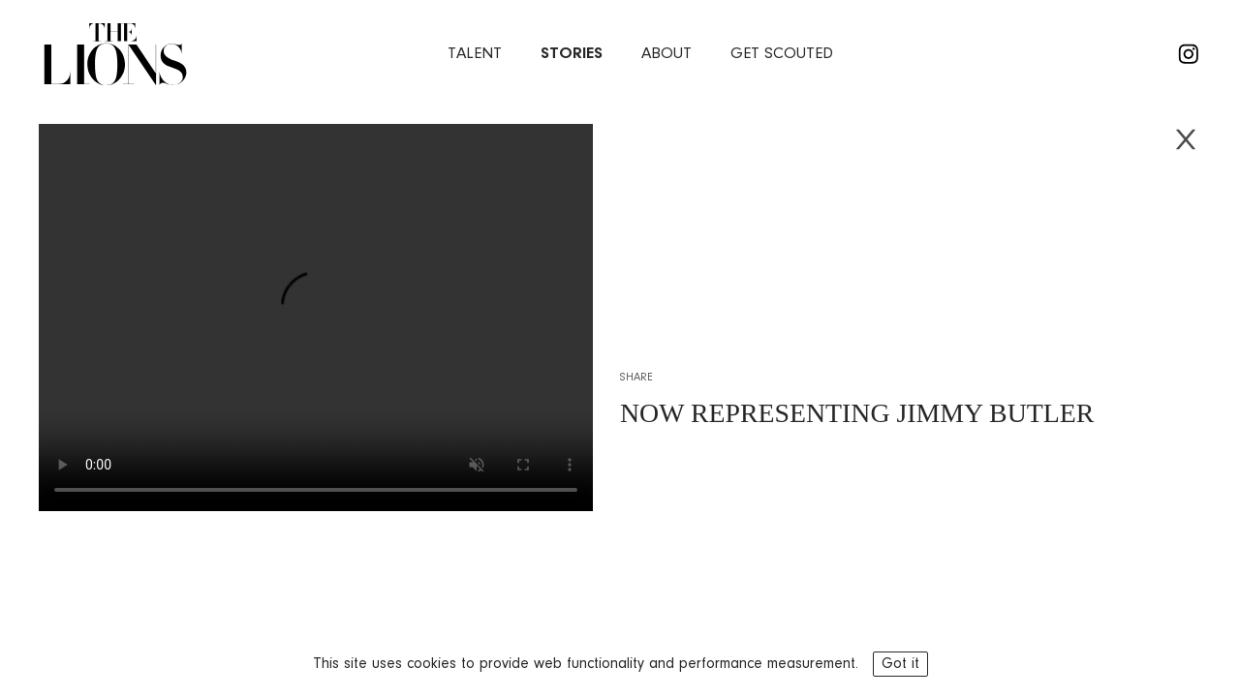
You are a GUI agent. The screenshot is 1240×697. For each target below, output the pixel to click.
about (666, 53)
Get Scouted (781, 53)
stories (572, 53)
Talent (475, 53)
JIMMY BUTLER (996, 413)
